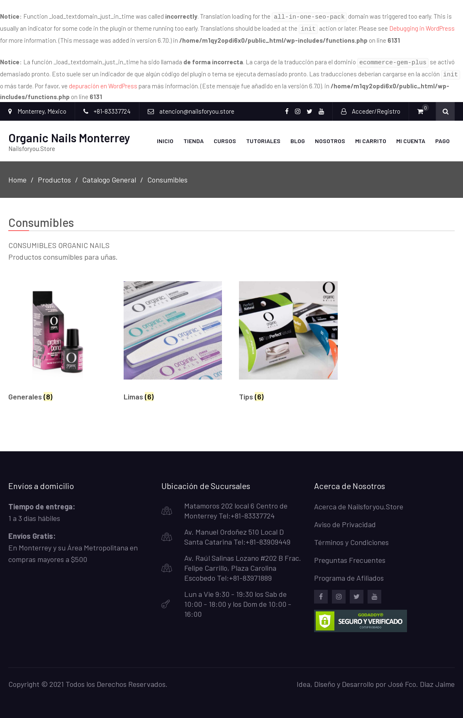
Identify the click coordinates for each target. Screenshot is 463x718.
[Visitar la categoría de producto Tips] (288, 338)
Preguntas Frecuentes (349, 555)
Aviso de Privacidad (345, 519)
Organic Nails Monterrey (69, 133)
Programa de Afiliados (349, 572)
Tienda (193, 135)
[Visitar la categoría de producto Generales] (57, 338)
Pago (442, 135)
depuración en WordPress (103, 81)
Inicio (165, 135)
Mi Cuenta (410, 135)
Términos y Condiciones (351, 537)
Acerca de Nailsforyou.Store (358, 501)
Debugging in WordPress (422, 27)
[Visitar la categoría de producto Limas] (173, 338)
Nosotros (330, 135)
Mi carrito (370, 135)
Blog (297, 135)
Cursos (225, 135)
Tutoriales (263, 135)
